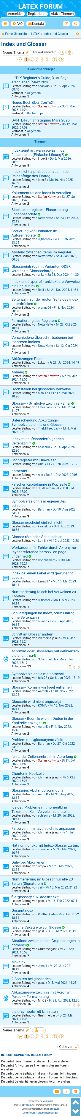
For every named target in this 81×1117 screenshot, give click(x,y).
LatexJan (44, 407)
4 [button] (42, 59)
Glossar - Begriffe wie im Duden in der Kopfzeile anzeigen (42, 720)
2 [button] (32, 59)
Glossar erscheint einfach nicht (36, 522)
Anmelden (16, 14)
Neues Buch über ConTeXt (32, 102)
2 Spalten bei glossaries (31, 979)
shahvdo (44, 86)
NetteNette (45, 218)
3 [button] (37, 59)
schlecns (44, 815)
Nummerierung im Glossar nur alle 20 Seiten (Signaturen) (42, 881)
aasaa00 (44, 447)
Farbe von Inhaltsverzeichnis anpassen (43, 828)
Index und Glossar (23, 44)
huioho (42, 621)
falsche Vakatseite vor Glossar (36, 927)
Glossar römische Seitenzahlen (36, 537)
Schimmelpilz (47, 659)
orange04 (44, 307)
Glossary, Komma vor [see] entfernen (41, 687)
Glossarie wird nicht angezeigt (36, 701)
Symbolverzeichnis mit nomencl (37, 674)
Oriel (41, 464)
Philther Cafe (47, 914)
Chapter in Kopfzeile (27, 773)
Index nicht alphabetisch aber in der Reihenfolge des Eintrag (40, 173)
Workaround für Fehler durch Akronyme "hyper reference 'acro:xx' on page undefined (43, 551)
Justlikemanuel (48, 488)
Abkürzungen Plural (27, 359)
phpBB (29, 1105)
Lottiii (42, 540)
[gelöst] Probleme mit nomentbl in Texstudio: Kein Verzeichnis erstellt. (40, 809)
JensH (42, 966)
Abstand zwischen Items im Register (41, 252)
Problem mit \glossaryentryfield (37, 740)
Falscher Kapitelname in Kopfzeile (39, 484)
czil (40, 887)
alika (41, 274)
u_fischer (44, 239)
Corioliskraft (46, 560)
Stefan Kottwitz (48, 106)
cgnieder (44, 849)
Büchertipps (35, 113)
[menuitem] (17, 24)
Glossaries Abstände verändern (37, 790)
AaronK (43, 691)
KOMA (42, 705)
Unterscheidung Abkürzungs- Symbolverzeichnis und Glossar (37, 422)
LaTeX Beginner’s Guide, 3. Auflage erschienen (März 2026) (39, 80)
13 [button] (55, 59)
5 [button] (47, 59)
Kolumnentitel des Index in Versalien (41, 193)
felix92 (42, 677)
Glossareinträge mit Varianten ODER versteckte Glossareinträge (41, 268)
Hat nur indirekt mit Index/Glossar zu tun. (45, 845)
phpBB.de (54, 1109)
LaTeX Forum (40, 6)
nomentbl (19, 471)
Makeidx (18, 962)
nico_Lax (44, 393)
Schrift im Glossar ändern (32, 634)
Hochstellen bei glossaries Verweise (41, 389)
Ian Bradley (48, 1101)
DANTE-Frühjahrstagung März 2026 (40, 120)
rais (40, 475)
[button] (20, 59)
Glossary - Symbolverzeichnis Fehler (41, 403)
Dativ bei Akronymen (28, 862)
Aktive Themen (62, 14)
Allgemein (34, 93)
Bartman (44, 509)
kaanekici (44, 526)
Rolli (41, 290)
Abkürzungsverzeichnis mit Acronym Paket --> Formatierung (41, 994)
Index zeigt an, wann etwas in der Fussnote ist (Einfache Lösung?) (38, 152)
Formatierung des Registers (34, 320)
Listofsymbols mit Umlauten (34, 1011)
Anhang (17, 372)
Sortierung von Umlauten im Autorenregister (34, 233)
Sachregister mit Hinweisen (34, 460)
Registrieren (37, 14)
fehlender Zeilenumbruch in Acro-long (42, 756)
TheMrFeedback (49, 428)
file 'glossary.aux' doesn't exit (35, 897)
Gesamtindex (22, 910)
